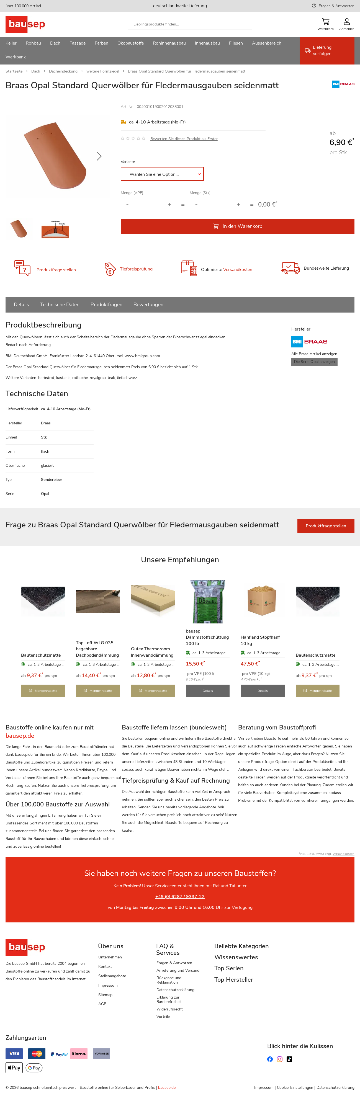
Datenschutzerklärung (175, 989)
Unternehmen (110, 956)
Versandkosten (237, 270)
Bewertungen (148, 304)
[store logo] (34, 24)
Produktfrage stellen (56, 270)
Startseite (14, 71)
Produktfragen (106, 304)
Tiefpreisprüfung (136, 269)
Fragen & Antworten (336, 6)
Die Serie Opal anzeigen (314, 361)
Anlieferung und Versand (177, 970)
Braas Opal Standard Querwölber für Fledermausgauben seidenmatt (186, 71)
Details (21, 304)
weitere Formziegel (102, 71)
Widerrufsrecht (169, 1008)
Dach (35, 71)
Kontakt (105, 966)
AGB (102, 1003)
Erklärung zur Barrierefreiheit (169, 999)
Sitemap (105, 994)
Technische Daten (59, 304)
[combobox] (190, 24)
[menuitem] (11, 44)
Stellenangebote (112, 975)
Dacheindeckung (63, 71)
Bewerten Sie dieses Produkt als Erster (184, 138)
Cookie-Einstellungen (295, 1087)
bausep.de (167, 1087)
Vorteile (163, 1016)
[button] (99, 156)
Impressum (108, 984)
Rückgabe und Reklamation (168, 979)
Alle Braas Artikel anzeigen (314, 354)
